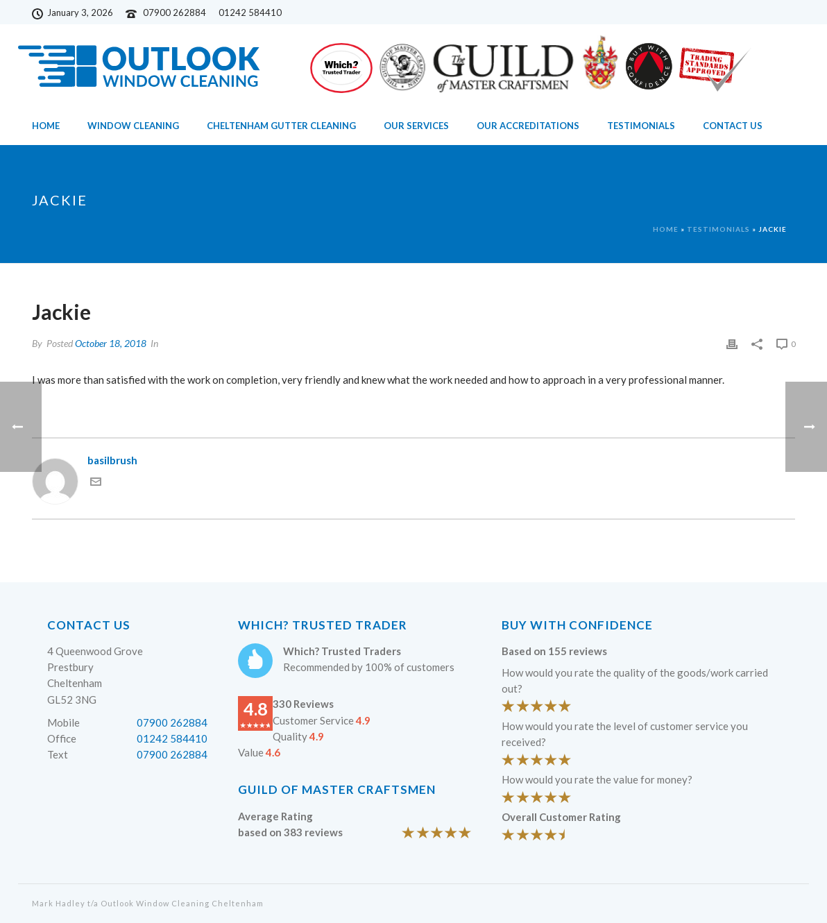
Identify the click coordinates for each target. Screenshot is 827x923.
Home (46, 125)
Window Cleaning (133, 125)
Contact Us (732, 125)
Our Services (416, 125)
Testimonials (641, 125)
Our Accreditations (528, 125)
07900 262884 (174, 12)
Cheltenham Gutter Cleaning (281, 125)
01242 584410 (172, 738)
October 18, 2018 (110, 343)
